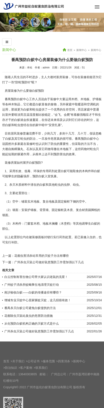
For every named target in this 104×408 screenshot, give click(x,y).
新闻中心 (81, 50)
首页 (69, 50)
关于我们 (18, 379)
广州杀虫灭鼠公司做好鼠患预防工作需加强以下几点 (49, 273)
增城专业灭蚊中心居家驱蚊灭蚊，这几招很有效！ (37, 311)
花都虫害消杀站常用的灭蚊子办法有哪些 (41, 266)
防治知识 (11, 385)
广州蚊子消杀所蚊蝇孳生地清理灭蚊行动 (31, 295)
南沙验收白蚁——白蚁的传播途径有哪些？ (33, 303)
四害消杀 (64, 379)
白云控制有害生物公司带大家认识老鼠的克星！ (36, 287)
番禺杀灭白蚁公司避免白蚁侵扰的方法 (30, 318)
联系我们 (41, 385)
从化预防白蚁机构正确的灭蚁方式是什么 (31, 334)
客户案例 (26, 385)
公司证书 (33, 379)
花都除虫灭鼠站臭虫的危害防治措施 (28, 326)
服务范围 (49, 379)
